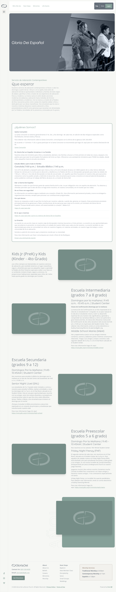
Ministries (36, 6)
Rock (110, 587)
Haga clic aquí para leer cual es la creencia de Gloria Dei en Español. (38, 222)
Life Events (45, 6)
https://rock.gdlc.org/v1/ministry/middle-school (87, 348)
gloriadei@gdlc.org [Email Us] (23, 573)
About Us (46, 568)
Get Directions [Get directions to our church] (18, 578)
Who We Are (17, 6)
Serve (62, 576)
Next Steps (27, 6)
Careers (45, 573)
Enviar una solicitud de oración (25, 244)
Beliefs (45, 570)
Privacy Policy (51, 587)
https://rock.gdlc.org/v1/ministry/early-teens (90, 487)
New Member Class (66, 570)
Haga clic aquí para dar (22, 214)
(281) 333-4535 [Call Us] (25, 569)
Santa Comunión (20, 154)
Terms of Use (61, 587)
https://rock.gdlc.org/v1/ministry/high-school (27, 413)
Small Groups (64, 579)
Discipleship (64, 573)
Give (102, 6)
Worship (45, 579)
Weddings (63, 581)
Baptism (62, 568)
